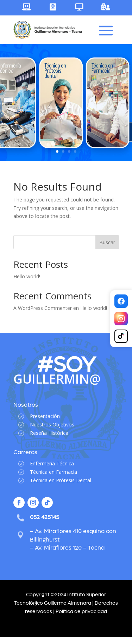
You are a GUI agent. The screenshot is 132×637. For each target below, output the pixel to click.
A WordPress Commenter (42, 308)
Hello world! (26, 276)
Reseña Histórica (49, 433)
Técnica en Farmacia (53, 472)
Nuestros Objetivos (52, 424)
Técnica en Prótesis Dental (60, 480)
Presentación (45, 416)
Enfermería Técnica (52, 463)
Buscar (107, 242)
